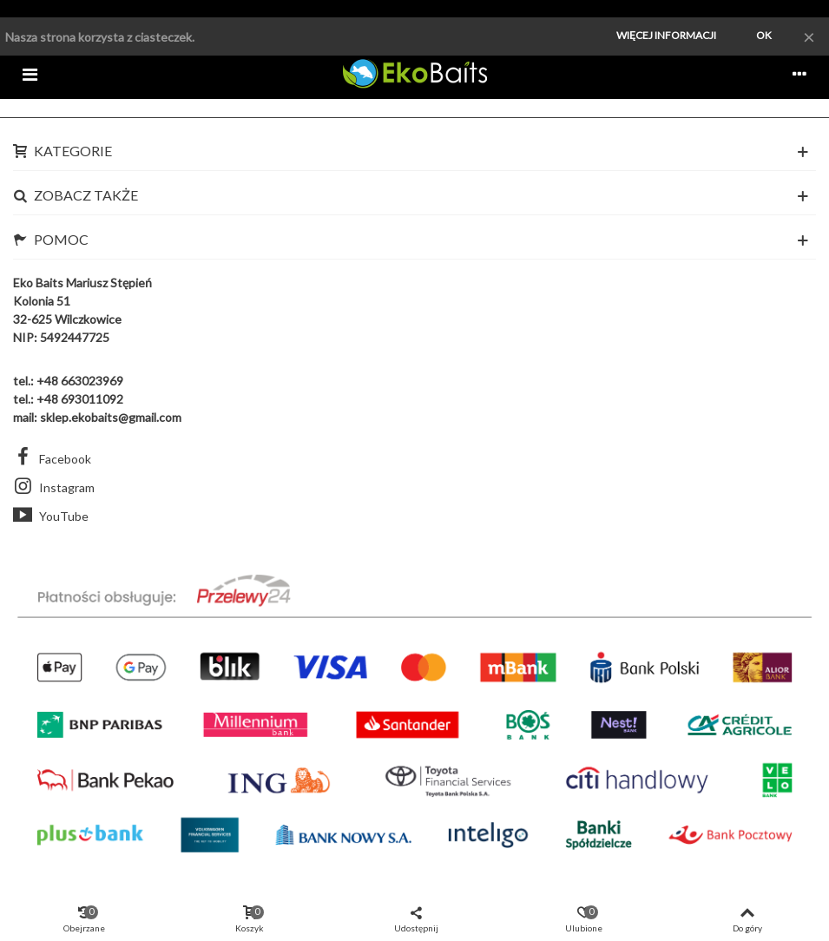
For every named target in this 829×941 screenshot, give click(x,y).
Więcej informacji (666, 35)
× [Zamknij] (809, 36)
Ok (764, 35)
